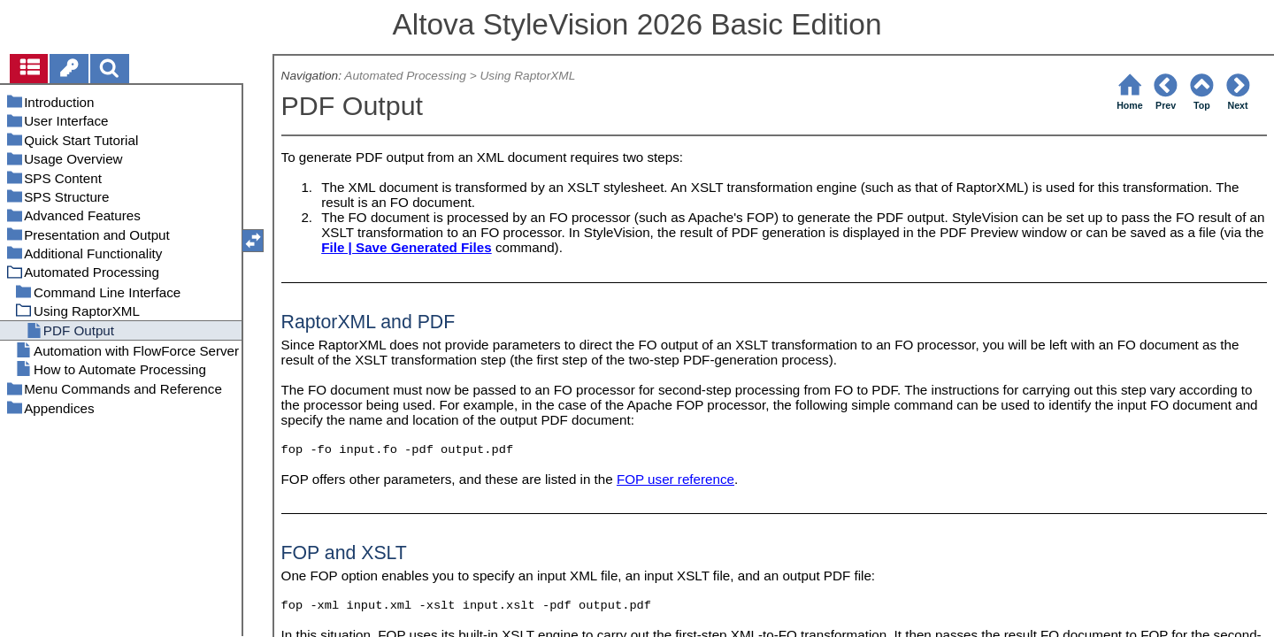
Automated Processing (405, 75)
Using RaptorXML (527, 75)
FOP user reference (675, 479)
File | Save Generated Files (406, 247)
